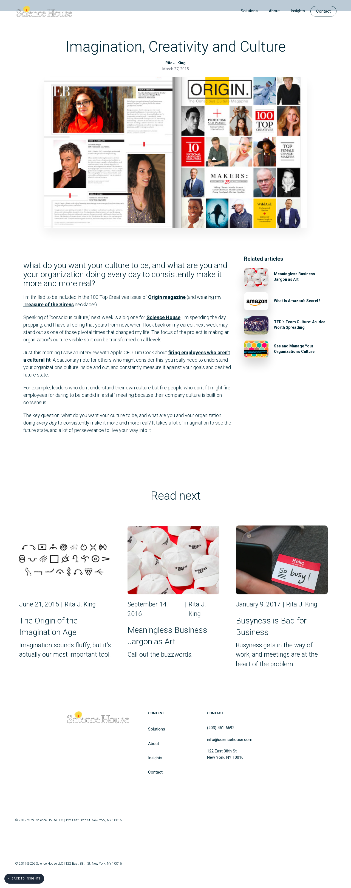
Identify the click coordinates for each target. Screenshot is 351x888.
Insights (298, 11)
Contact (323, 11)
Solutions (249, 11)
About (274, 11)
